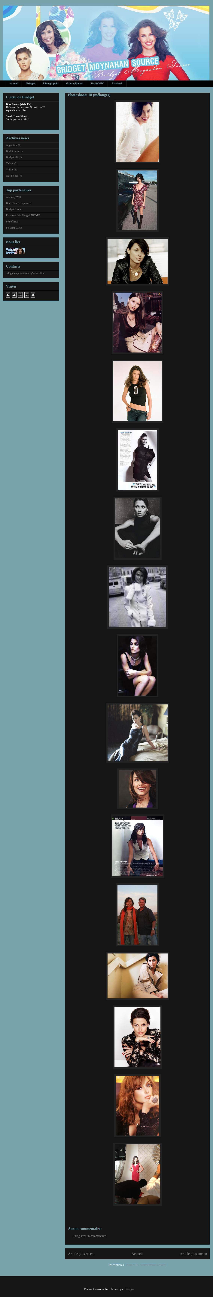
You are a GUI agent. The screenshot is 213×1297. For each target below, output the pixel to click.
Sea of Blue (12, 221)
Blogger (129, 1289)
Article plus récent (81, 1254)
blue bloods (12, 175)
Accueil (14, 83)
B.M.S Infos (12, 151)
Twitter (10, 163)
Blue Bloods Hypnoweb (18, 203)
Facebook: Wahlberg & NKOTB (23, 215)
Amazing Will (13, 197)
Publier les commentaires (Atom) (146, 1265)
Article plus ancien (193, 1254)
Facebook (117, 83)
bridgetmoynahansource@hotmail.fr (25, 273)
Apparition (11, 145)
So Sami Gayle (14, 227)
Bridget (30, 83)
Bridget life (12, 157)
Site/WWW (97, 83)
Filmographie (50, 83)
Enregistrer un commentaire (89, 1236)
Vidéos (9, 169)
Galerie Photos (74, 83)
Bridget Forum (14, 209)
